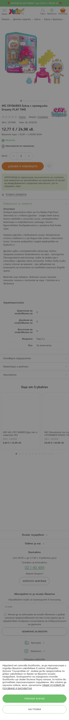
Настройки (34, 709)
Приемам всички (34, 699)
